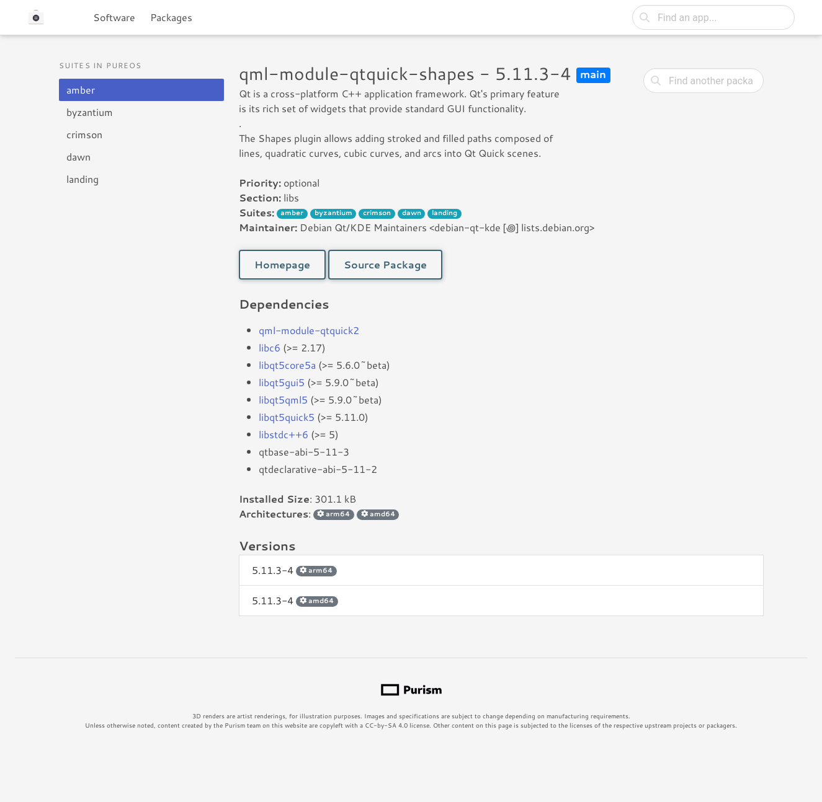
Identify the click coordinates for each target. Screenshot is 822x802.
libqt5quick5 (287, 417)
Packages (171, 17)
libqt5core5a (287, 365)
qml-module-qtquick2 (309, 330)
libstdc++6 (283, 434)
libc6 (269, 347)
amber (80, 89)
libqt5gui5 (282, 382)
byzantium (89, 112)
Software (114, 17)
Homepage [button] (282, 264)
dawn (78, 156)
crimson (84, 134)
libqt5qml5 (283, 399)
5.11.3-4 (294, 570)
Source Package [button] (385, 264)
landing (82, 179)
